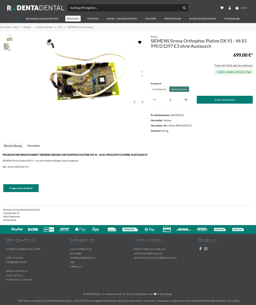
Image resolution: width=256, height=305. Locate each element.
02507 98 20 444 (14, 257)
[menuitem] (96, 249)
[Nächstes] (142, 102)
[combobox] (124, 7)
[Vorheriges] (134, 102)
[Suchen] (184, 7)
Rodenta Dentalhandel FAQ (150, 249)
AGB (72, 262)
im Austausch (159, 89)
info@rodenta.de (16, 262)
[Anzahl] (170, 100)
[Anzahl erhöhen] (186, 100)
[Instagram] (206, 249)
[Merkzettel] (221, 7)
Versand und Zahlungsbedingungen (155, 257)
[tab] (13, 145)
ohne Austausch (179, 89)
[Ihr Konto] (229, 7)
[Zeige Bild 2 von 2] (142, 75)
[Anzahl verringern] (154, 100)
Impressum (76, 266)
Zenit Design (166, 294)
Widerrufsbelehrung (82, 257)
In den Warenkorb (225, 99)
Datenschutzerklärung (148, 253)
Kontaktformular (80, 249)
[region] (75, 71)
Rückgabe (75, 253)
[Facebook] (201, 249)
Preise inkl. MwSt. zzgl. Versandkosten (234, 65)
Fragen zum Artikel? (21, 188)
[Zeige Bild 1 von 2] (142, 71)
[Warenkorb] (241, 7)
